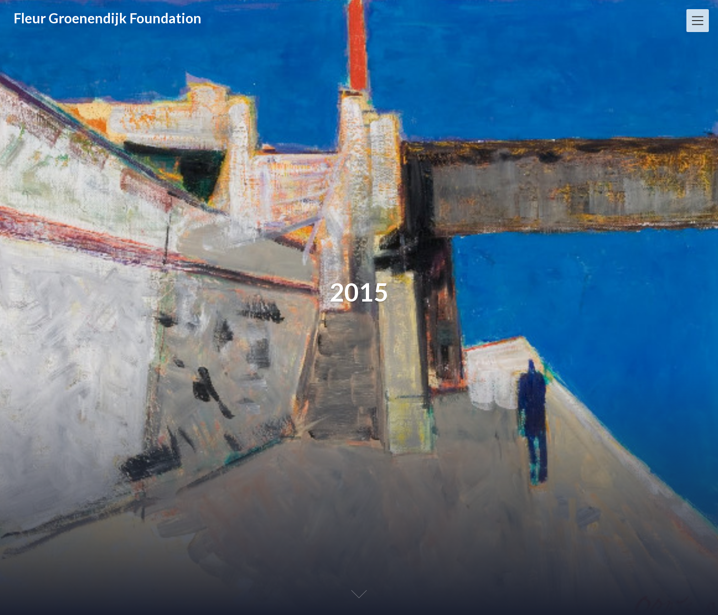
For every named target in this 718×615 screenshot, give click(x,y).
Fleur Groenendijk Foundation (107, 18)
